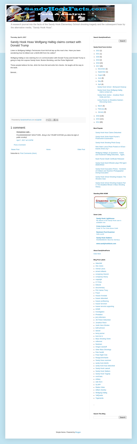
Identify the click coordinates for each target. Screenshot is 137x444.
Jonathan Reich (101, 323)
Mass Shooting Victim (103, 339)
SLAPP (98, 385)
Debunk (98, 285)
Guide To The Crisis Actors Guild (107, 228)
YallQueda (99, 395)
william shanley (101, 390)
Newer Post (15, 149)
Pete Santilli (100, 352)
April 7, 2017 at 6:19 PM (24, 140)
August (100, 75)
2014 (98, 122)
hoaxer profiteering (102, 301)
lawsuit (98, 331)
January (101, 112)
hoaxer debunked (102, 298)
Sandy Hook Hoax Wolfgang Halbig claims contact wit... (109, 91)
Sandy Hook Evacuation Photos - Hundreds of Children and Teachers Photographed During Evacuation (111, 171)
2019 (98, 60)
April (99, 84)
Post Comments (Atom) (28, 153)
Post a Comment (20, 145)
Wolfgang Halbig (101, 393)
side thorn (99, 382)
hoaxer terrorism (101, 304)
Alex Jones (99, 266)
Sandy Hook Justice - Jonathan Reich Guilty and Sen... (110, 96)
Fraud (98, 293)
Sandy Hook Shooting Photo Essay (108, 143)
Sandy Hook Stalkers (104, 238)
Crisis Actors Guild (103, 226)
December (102, 69)
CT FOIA (99, 282)
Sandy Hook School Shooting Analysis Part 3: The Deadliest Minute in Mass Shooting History (111, 185)
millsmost (99, 341)
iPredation (99, 315)
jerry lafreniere (101, 317)
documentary (100, 288)
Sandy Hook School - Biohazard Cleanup (111, 87)
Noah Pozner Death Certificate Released (110, 159)
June (100, 78)
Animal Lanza (100, 269)
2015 (98, 119)
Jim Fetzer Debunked (103, 320)
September (102, 72)
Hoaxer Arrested (101, 296)
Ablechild (99, 263)
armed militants (101, 271)
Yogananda (99, 398)
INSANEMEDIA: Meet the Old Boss (108, 240)
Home (48, 149)
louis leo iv (99, 336)
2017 (98, 66)
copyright (99, 279)
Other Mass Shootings (103, 350)
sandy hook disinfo (102, 363)
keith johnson (100, 328)
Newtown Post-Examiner (105, 232)
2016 (98, 116)
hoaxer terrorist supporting (105, 306)
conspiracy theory (102, 277)
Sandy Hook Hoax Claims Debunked (108, 133)
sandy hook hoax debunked (105, 366)
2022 (98, 51)
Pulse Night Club (101, 355)
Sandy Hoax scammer (103, 360)
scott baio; (99, 376)
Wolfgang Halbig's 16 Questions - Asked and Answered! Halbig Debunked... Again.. (110, 154)
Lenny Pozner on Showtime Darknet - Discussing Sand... (110, 101)
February (101, 109)
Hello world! (100, 234)
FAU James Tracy (102, 290)
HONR (98, 309)
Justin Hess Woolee (102, 325)
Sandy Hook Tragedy (103, 374)
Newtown (99, 344)
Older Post (81, 149)
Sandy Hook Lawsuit (103, 368)
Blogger (78, 432)
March (100, 106)
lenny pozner (100, 333)
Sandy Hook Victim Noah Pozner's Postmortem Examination (108, 137)
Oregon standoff (101, 347)
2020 (98, 57)
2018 (98, 63)
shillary (98, 379)
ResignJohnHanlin (102, 358)
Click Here (97, 254)
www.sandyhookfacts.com (106, 244)
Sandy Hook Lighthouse (105, 218)
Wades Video (100, 387)
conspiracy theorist (102, 274)
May (99, 81)
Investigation (100, 312)
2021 (98, 54)
